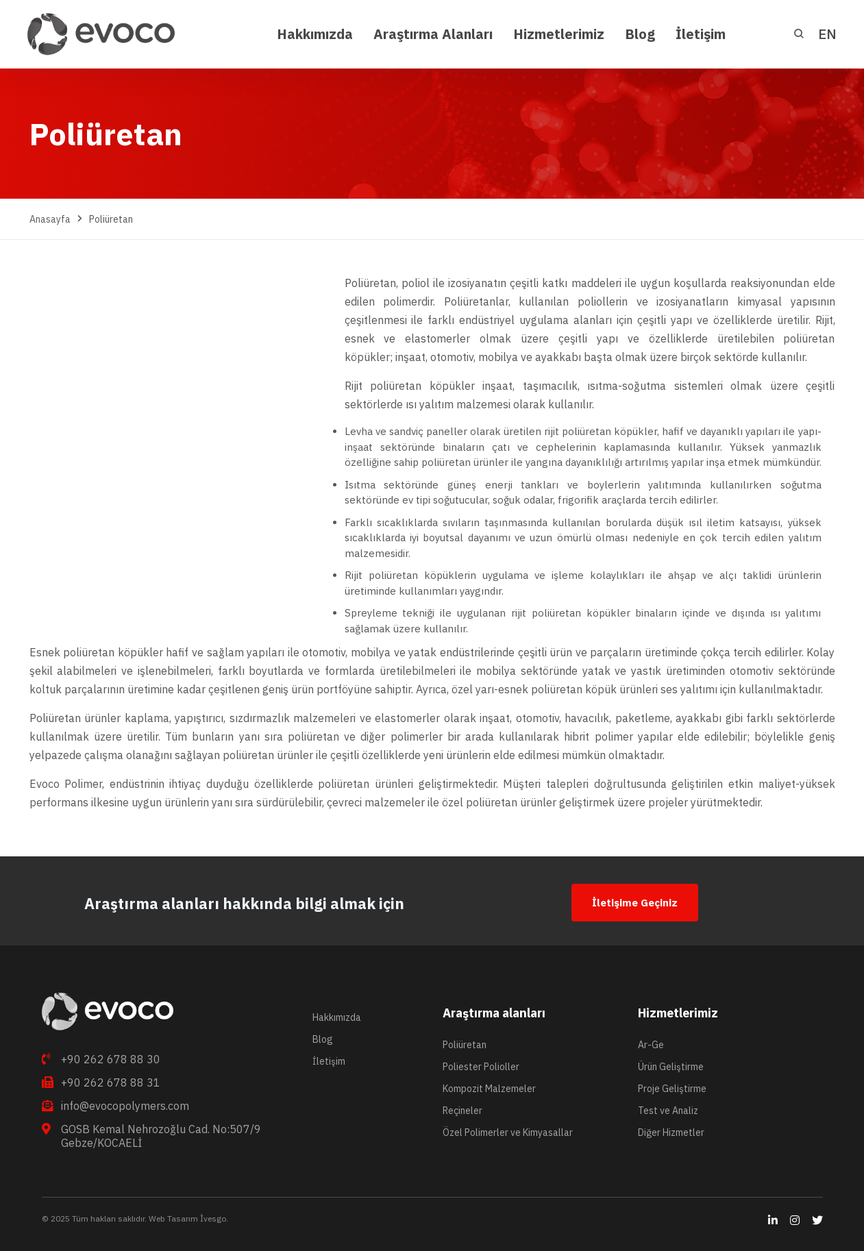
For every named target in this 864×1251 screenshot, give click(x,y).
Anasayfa (50, 219)
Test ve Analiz (668, 1110)
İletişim (328, 1061)
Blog (322, 1039)
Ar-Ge (651, 1045)
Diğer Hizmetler (671, 1132)
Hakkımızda (336, 1017)
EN (827, 34)
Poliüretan (464, 1045)
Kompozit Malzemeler (489, 1088)
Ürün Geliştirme (671, 1067)
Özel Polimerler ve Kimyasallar (508, 1132)
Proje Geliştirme (672, 1088)
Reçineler (462, 1110)
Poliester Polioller (481, 1067)
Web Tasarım (172, 1218)
